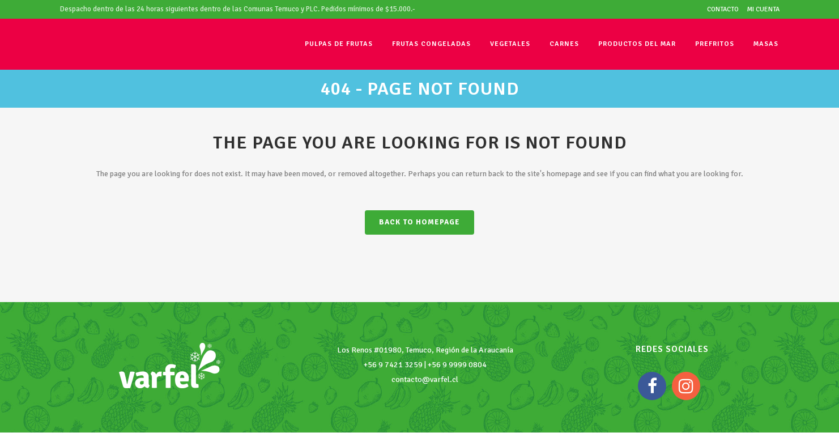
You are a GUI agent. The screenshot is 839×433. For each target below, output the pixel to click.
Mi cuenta (763, 9)
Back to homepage (419, 222)
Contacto (723, 9)
